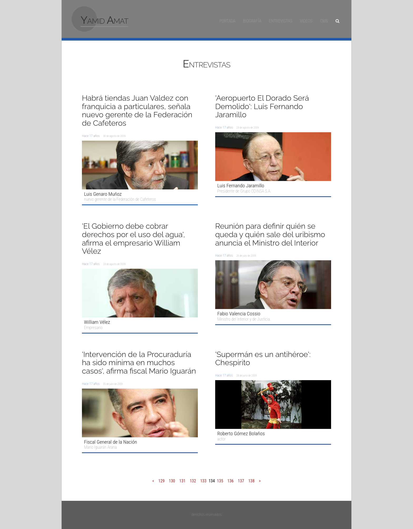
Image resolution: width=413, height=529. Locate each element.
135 (220, 480)
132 (193, 480)
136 (230, 480)
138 (251, 480)
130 (172, 480)
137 (241, 480)
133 (203, 480)
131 (182, 480)
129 (161, 480)
